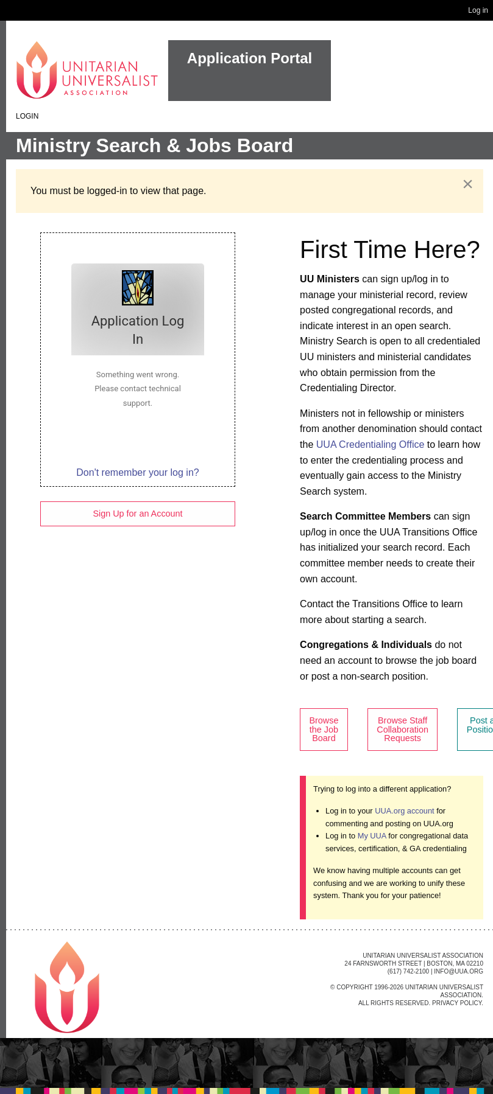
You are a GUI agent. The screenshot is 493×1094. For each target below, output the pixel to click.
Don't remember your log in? (137, 472)
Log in (478, 10)
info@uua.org (458, 971)
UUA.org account (404, 810)
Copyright (354, 987)
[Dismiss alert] (467, 183)
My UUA (372, 835)
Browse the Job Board (323, 729)
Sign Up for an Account (137, 513)
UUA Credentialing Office (370, 444)
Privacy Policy (456, 1003)
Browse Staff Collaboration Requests (402, 729)
